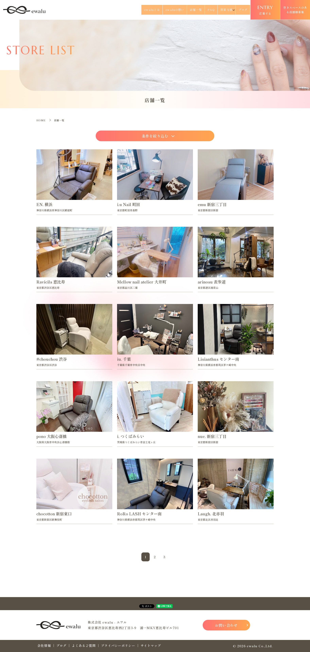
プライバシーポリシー (118, 645)
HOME (41, 120)
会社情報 (44, 645)
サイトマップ (151, 645)
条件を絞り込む (155, 135)
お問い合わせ (226, 625)
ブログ (242, 9)
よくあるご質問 (84, 645)
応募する (265, 9)
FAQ (207, 9)
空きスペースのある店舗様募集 (295, 9)
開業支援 (223, 9)
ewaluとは (143, 9)
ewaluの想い (167, 9)
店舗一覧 (190, 9)
